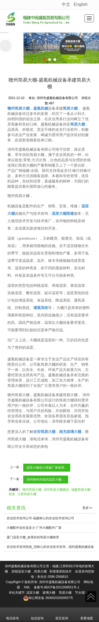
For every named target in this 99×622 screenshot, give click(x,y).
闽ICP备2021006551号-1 (61, 587)
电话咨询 (12, 614)
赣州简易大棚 (31, 489)
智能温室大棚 (21, 571)
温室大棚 (32, 592)
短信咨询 (37, 614)
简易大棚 (40, 571)
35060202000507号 (48, 598)
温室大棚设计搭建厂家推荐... (46, 467)
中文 (66, 4)
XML (27, 587)
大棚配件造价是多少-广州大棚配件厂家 (34, 528)
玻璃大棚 (49, 592)
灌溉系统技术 (62, 571)
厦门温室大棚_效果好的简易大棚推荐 (33, 537)
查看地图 (86, 614)
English (80, 4)
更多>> (87, 508)
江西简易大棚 (26, 494)
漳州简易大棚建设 (56, 489)
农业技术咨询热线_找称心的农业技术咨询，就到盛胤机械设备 (50, 547)
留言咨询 (61, 614)
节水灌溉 (81, 592)
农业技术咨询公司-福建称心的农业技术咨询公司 (40, 518)
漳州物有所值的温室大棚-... (45, 479)
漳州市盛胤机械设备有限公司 (59, 582)
